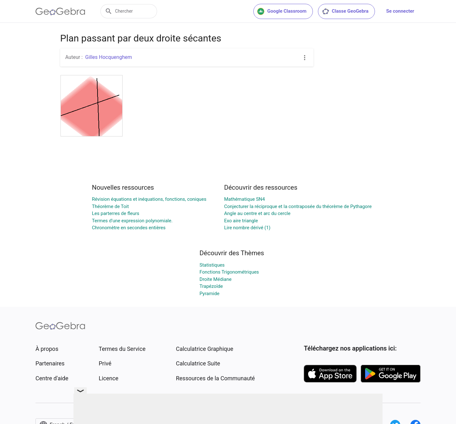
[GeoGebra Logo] (60, 11)
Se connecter (400, 11)
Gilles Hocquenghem (108, 57)
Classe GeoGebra (345, 11)
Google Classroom (282, 11)
